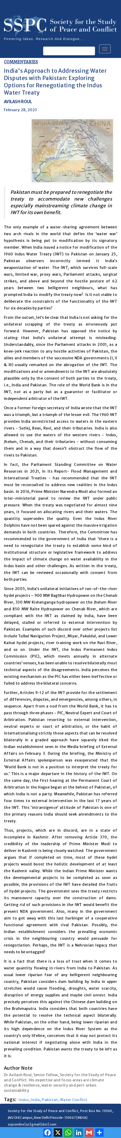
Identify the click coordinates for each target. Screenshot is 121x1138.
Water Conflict (73, 1099)
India (35, 1099)
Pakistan (50, 1099)
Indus (24, 1099)
